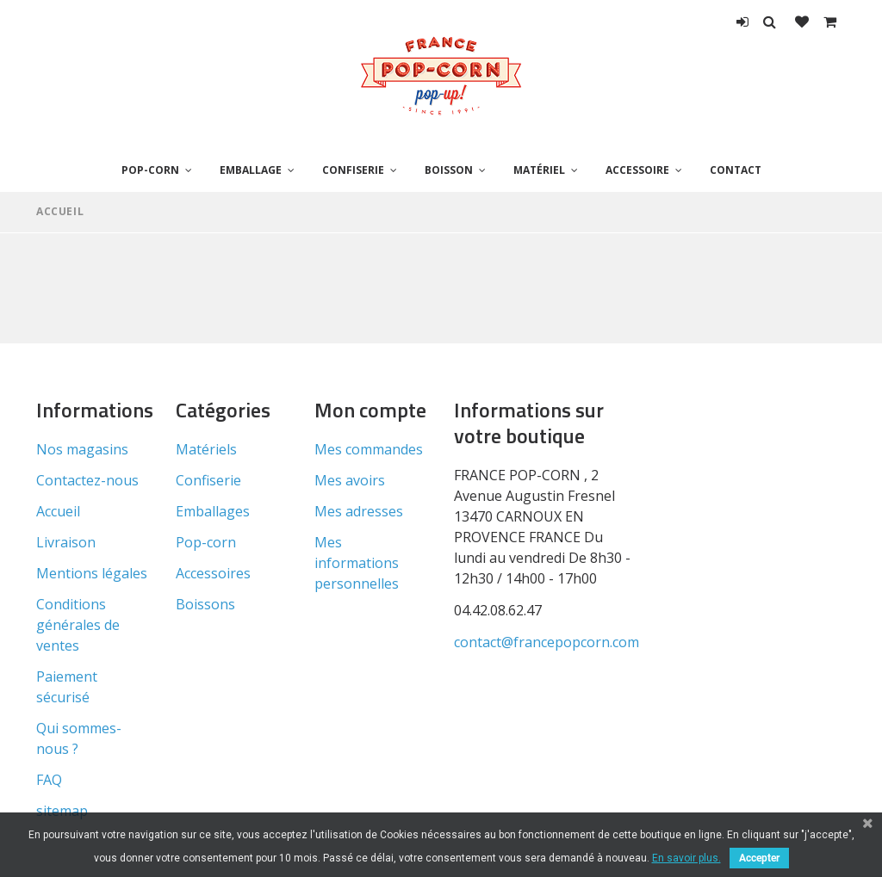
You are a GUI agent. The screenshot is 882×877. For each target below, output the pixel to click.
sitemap (62, 810)
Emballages (213, 511)
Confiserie (353, 170)
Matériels (206, 449)
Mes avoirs (349, 480)
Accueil (60, 211)
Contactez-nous (87, 480)
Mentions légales (91, 573)
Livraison (66, 542)
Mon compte (370, 409)
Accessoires (213, 573)
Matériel (539, 170)
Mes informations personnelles (356, 563)
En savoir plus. (686, 858)
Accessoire (637, 170)
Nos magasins (82, 449)
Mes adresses (358, 511)
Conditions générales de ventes (78, 625)
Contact (735, 170)
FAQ (49, 779)
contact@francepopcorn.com (546, 642)
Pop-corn (150, 170)
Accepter (759, 858)
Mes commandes (368, 449)
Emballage (251, 170)
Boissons (205, 604)
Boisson (449, 170)
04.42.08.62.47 (498, 610)
